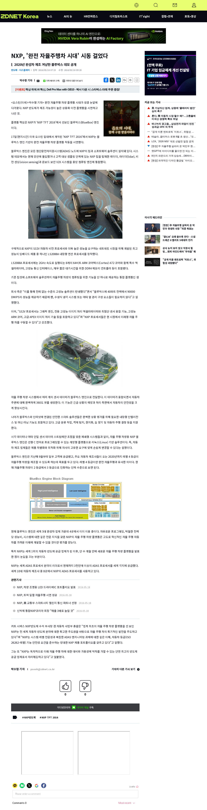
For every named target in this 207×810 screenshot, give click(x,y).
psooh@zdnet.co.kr (42, 669)
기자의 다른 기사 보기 (126, 669)
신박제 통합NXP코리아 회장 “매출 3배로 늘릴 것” (45, 611)
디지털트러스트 (119, 16)
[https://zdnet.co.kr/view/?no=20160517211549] (106, 80)
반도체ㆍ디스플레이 (20, 70)
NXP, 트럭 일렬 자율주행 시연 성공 (37, 595)
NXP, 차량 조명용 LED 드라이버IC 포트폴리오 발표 (46, 587)
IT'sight (144, 16)
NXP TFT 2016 (50, 717)
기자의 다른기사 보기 (73, 80)
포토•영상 (190, 16)
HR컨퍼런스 (91, 16)
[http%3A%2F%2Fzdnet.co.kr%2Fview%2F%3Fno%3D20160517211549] (118, 80)
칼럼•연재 (167, 16)
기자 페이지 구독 (51, 80)
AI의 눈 (68, 16)
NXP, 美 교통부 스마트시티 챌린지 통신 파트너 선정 (47, 603)
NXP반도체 (30, 717)
